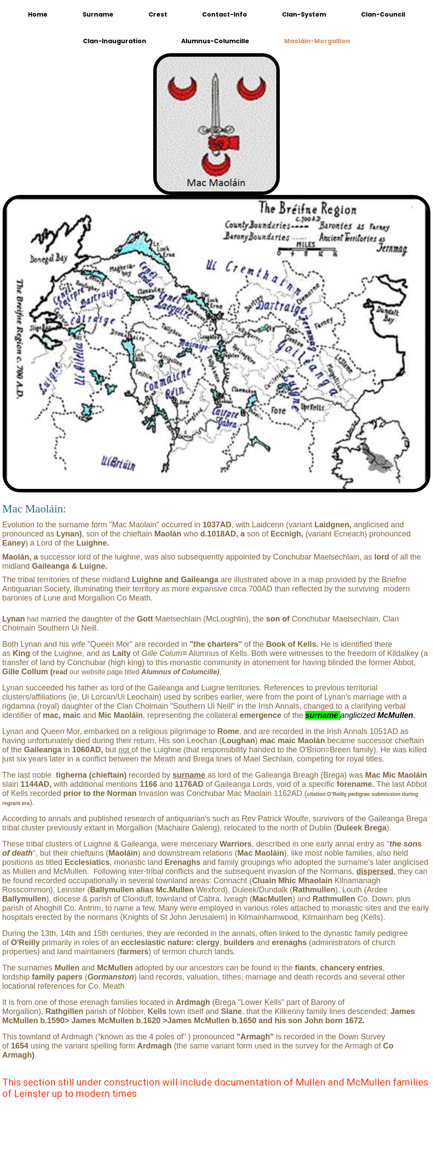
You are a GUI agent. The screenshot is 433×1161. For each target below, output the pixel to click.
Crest (157, 14)
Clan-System (304, 14)
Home (38, 14)
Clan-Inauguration (114, 41)
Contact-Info (224, 14)
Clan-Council (383, 14)
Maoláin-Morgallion (317, 41)
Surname (97, 14)
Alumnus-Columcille (215, 41)
